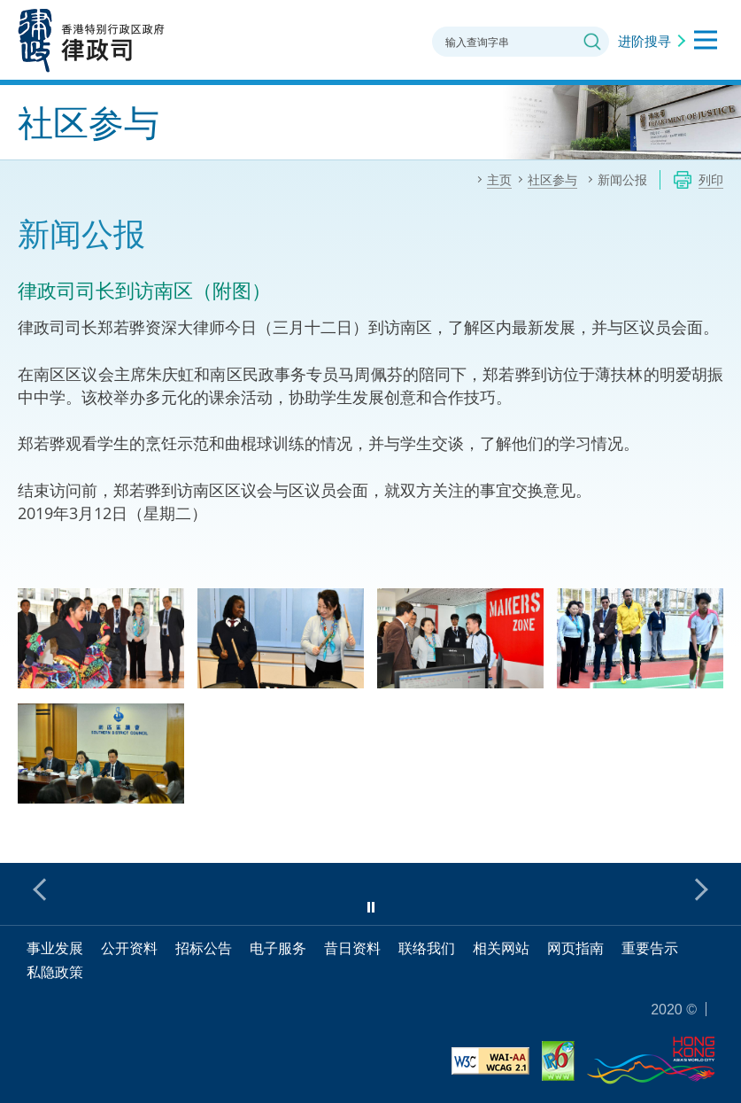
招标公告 (203, 948)
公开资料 (129, 948)
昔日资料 (352, 948)
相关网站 (501, 948)
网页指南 (575, 948)
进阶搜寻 (644, 41)
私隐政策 (55, 972)
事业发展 (55, 948)
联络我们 (426, 948)
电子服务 (278, 948)
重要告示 (649, 948)
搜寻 (592, 41)
